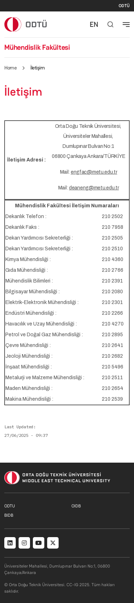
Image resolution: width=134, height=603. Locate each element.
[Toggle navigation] (126, 24)
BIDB (8, 515)
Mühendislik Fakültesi (37, 47)
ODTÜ (124, 6)
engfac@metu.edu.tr (94, 172)
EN (94, 24)
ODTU (9, 506)
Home (10, 67)
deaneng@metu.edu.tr (94, 187)
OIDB (76, 506)
